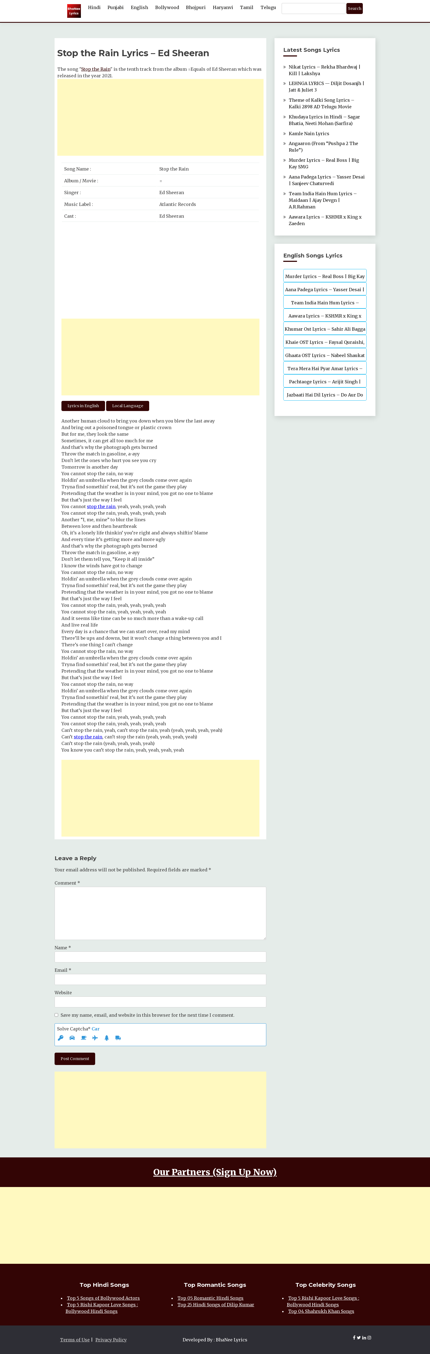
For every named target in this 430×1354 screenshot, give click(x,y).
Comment (67, 883)
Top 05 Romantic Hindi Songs (210, 1298)
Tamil (246, 7)
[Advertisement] (160, 117)
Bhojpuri (196, 7)
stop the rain (101, 506)
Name (63, 947)
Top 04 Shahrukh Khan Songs (321, 1311)
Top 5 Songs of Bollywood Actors (103, 1298)
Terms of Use (75, 1339)
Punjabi (116, 7)
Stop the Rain (95, 69)
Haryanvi (223, 7)
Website (63, 992)
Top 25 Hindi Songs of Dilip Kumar (215, 1304)
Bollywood (167, 7)
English (139, 7)
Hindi (94, 7)
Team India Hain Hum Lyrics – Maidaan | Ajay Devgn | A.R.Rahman (323, 200)
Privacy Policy (111, 1339)
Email (63, 970)
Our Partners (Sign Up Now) (215, 1172)
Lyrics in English (83, 405)
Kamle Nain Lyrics (309, 133)
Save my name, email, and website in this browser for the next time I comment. (147, 1015)
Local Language (127, 405)
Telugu (268, 7)
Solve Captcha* (78, 1029)
